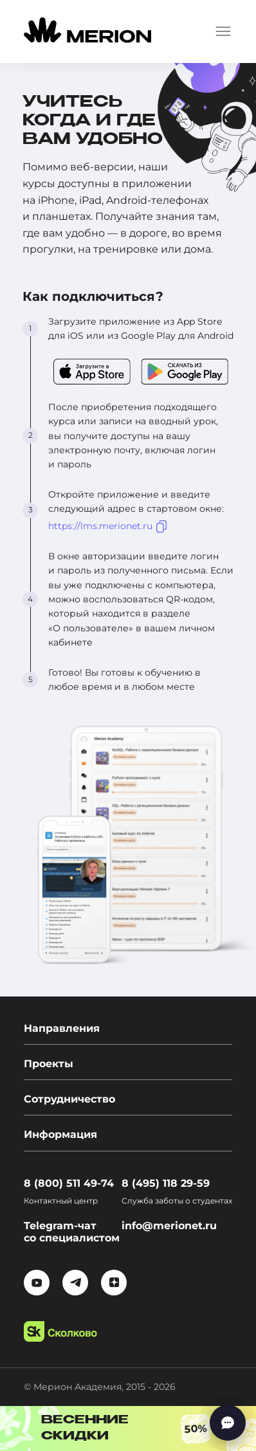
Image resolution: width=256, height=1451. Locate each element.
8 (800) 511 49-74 (69, 1183)
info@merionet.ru (169, 1226)
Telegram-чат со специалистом (72, 1232)
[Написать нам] (228, 1423)
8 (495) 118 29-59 (166, 1183)
